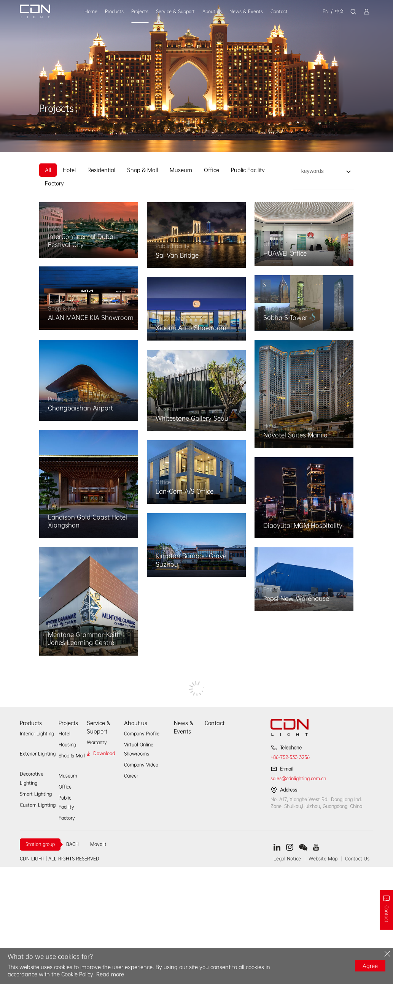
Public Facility (248, 169)
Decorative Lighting (31, 778)
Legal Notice (287, 859)
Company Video (141, 765)
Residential (101, 169)
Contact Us (357, 859)
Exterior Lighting (38, 754)
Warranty (97, 742)
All (48, 169)
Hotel (69, 169)
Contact (279, 11)
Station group (40, 844)
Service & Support (175, 11)
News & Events (246, 11)
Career (131, 776)
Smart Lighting (36, 794)
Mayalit (98, 844)
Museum (181, 169)
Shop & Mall (142, 169)
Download (104, 753)
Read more (110, 974)
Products (114, 11)
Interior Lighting (37, 733)
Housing (67, 745)
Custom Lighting (38, 805)
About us (212, 11)
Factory (54, 183)
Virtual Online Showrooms (138, 749)
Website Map (323, 859)
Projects (139, 11)
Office (211, 169)
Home (90, 11)
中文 (339, 11)
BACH (72, 844)
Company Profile (141, 733)
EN (326, 11)
